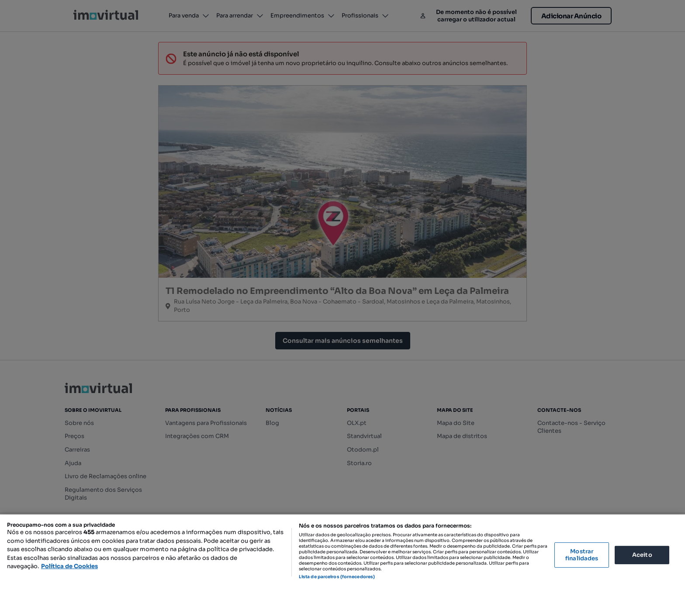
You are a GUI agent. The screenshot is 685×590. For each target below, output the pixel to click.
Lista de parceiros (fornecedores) (337, 577)
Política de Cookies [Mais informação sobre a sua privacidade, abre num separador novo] (69, 566)
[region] (342, 552)
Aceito (642, 555)
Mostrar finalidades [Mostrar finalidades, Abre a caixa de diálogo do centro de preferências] (581, 555)
